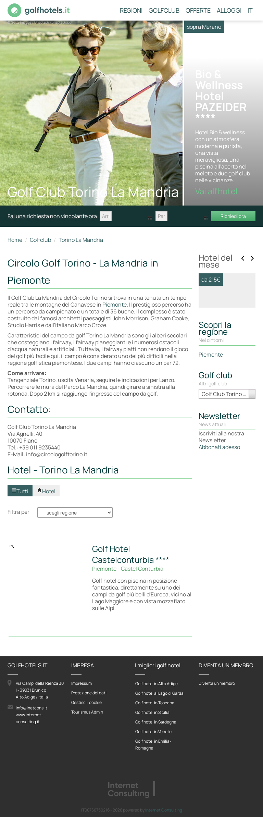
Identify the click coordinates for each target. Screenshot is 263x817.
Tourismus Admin (87, 712)
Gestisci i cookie (86, 702)
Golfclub (164, 10)
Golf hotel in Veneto (153, 731)
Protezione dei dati (89, 693)
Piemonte (114, 304)
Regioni (131, 10)
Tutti (20, 491)
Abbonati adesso (219, 603)
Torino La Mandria (81, 240)
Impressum (81, 683)
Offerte (198, 10)
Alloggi (229, 10)
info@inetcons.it (31, 708)
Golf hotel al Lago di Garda (159, 693)
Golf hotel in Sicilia (152, 712)
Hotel (46, 491)
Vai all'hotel (221, 452)
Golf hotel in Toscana (154, 703)
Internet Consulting (163, 810)
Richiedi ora (233, 216)
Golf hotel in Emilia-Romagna (153, 744)
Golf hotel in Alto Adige (156, 683)
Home (15, 240)
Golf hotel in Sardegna (155, 722)
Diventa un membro (217, 683)
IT (250, 10)
